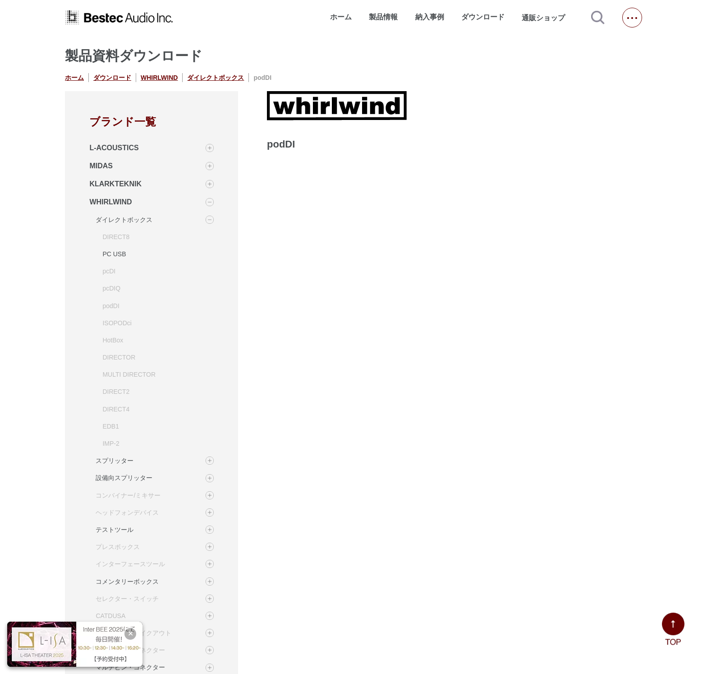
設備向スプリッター (124, 477)
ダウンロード (483, 17)
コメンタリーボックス (127, 581)
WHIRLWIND (159, 77)
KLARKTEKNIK (115, 184)
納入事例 (429, 17)
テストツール (114, 529)
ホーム (341, 17)
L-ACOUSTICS (113, 148)
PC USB (114, 254)
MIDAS (101, 166)
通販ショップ (547, 18)
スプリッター (114, 460)
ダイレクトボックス (215, 77)
